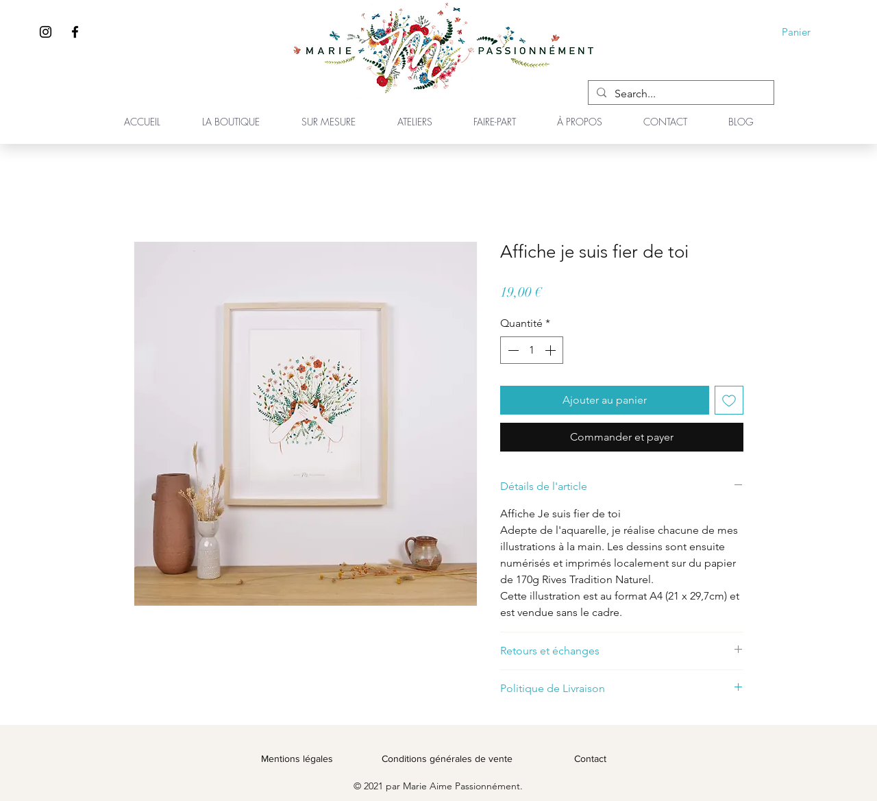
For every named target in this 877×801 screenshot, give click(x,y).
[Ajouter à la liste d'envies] (729, 400)
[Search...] (680, 94)
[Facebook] (75, 32)
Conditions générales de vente (447, 758)
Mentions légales (297, 758)
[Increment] (551, 350)
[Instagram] (45, 32)
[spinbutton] (531, 350)
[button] (806, 32)
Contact (590, 758)
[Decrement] (511, 350)
